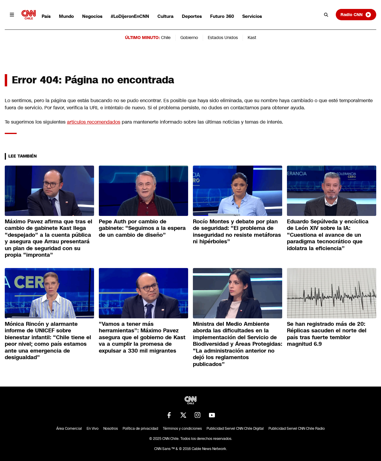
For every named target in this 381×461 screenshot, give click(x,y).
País (46, 16)
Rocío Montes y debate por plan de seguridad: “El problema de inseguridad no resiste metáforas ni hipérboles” (237, 232)
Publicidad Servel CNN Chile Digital (235, 428)
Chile (166, 38)
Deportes (192, 16)
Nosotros (110, 428)
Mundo (66, 16)
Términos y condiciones (182, 428)
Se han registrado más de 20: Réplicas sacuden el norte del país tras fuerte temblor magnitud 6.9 (326, 334)
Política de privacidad (140, 428)
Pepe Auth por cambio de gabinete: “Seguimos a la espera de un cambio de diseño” (142, 228)
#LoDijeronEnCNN (130, 16)
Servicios (252, 16)
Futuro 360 (222, 16)
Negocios (92, 16)
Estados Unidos (223, 38)
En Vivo (93, 428)
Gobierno (189, 38)
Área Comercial (69, 428)
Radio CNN (356, 14)
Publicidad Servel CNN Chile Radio (296, 428)
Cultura (165, 16)
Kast (252, 38)
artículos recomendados (93, 122)
